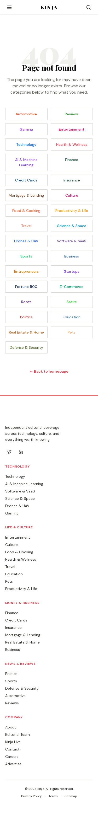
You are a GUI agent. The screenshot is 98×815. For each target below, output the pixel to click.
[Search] (88, 7)
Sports (26, 256)
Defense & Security (26, 347)
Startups (71, 271)
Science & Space (71, 225)
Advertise (13, 764)
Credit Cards (26, 180)
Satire (72, 301)
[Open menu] (9, 7)
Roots (26, 301)
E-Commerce (71, 286)
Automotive (26, 114)
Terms (53, 796)
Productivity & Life (71, 210)
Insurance (72, 180)
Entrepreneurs (26, 271)
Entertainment (71, 129)
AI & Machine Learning (26, 162)
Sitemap (71, 796)
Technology (26, 144)
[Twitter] (9, 452)
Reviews (72, 114)
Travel (26, 225)
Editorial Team (17, 734)
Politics (26, 317)
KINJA (49, 7)
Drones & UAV (26, 241)
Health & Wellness (71, 144)
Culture (71, 195)
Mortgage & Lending (26, 195)
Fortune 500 (26, 286)
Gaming (26, 129)
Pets (72, 332)
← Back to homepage (49, 371)
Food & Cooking (26, 210)
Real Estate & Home (26, 332)
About (10, 727)
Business (71, 256)
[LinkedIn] (21, 452)
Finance (71, 159)
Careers (12, 756)
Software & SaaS (71, 241)
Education (71, 317)
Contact (12, 749)
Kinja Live (13, 741)
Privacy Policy (31, 796)
